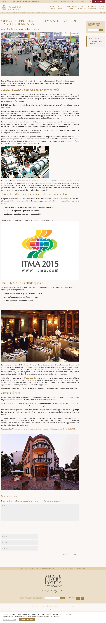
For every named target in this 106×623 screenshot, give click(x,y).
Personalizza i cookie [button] (9, 620)
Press (89, 1)
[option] (40, 54)
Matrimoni (92, 7)
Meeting (81, 7)
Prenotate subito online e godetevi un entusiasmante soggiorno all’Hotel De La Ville (44, 430)
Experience (71, 1)
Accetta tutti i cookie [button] (27, 620)
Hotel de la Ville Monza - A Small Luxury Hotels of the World (95, 41)
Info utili (34, 610)
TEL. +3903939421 (63, 572)
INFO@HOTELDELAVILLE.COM (77, 572)
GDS (73, 610)
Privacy (43, 610)
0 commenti (36, 29)
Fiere (29, 29)
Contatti (65, 610)
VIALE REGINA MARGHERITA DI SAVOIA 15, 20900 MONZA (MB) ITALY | (39, 572)
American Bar (30, 379)
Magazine (64, 1)
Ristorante (71, 7)
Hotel (51, 7)
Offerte (102, 7)
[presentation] (15, 533)
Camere (60, 7)
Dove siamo (55, 1)
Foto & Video (80, 1)
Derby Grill (15, 373)
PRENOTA (98, 2)
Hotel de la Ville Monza (10, 29)
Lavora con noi (54, 610)
